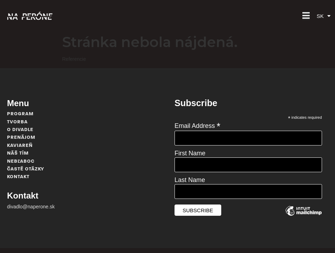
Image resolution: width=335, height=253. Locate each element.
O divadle (20, 129)
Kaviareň (20, 145)
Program (20, 114)
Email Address (198, 125)
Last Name (190, 180)
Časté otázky (25, 169)
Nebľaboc (20, 161)
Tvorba (17, 122)
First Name (190, 153)
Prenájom (21, 137)
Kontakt (18, 177)
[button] (306, 15)
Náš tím (18, 153)
